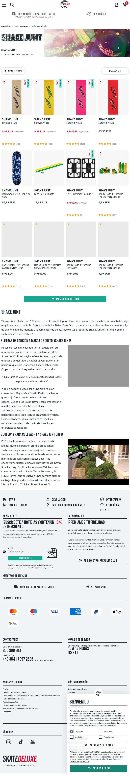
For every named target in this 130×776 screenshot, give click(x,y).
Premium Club (76, 516)
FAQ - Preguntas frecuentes (65, 505)
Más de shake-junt (65, 299)
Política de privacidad (79, 761)
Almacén (71, 692)
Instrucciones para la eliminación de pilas (21, 708)
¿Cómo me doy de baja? (44, 568)
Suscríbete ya (25, 558)
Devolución (56, 499)
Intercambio (110, 499)
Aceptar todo (98, 768)
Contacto (7, 711)
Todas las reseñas (10, 702)
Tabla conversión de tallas (14, 698)
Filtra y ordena (12, 70)
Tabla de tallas (15, 505)
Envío (9, 499)
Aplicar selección (98, 745)
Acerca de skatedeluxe (77, 689)
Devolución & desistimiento (15, 692)
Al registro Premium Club (97, 561)
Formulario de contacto (44, 660)
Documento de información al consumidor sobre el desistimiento (31, 695)
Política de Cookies (111, 759)
